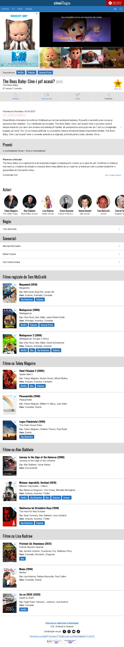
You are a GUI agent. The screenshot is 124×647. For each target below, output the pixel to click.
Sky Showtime (27, 299)
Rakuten (31, 72)
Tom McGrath (10, 229)
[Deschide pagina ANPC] (54, 641)
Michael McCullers (12, 246)
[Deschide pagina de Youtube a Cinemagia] (73, 631)
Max (31, 350)
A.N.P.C (91, 636)
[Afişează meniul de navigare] (115, 9)
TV (13, 8)
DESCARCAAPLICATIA (117, 3)
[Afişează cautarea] (121, 9)
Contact (53, 636)
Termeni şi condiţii (38, 636)
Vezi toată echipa (11, 262)
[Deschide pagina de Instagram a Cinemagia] (69, 631)
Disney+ (66, 497)
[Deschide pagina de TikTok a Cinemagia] (78, 631)
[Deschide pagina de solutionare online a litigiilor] (70, 641)
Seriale (28, 8)
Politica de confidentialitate (72, 636)
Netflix (21, 72)
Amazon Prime (45, 72)
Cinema (5, 8)
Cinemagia (62, 3)
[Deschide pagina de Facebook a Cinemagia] (64, 631)
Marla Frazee (9, 254)
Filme (20, 8)
